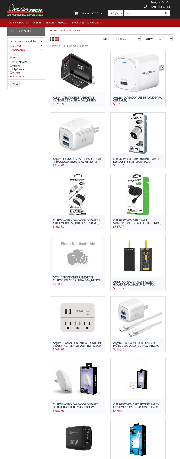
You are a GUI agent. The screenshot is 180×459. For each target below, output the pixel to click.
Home (53, 31)
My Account (95, 23)
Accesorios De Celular (25, 42)
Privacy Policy (47, 431)
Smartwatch (25, 51)
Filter (15, 85)
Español (166, 2)
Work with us (76, 426)
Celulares (25, 46)
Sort (106, 39)
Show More (17, 77)
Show (148, 39)
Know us (63, 23)
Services (49, 23)
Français (155, 2)
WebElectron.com (95, 455)
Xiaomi (15, 66)
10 (134, 400)
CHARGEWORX (18, 63)
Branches (78, 23)
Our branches (47, 426)
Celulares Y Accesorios (74, 31)
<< (69, 400)
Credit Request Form (19, 436)
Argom (15, 73)
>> (153, 400)
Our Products (18, 23)
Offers (37, 23)
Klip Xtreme (17, 70)
